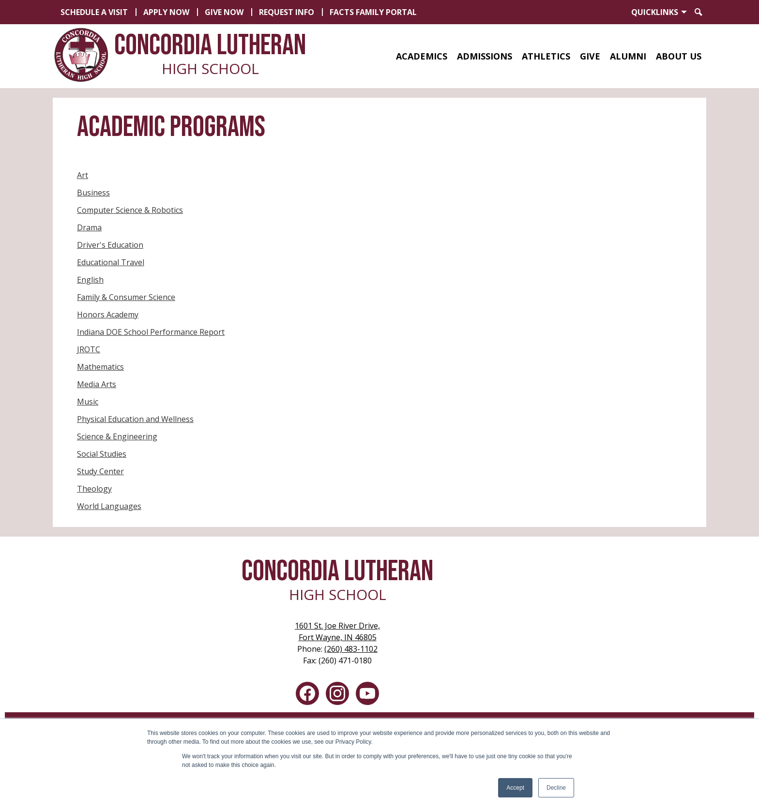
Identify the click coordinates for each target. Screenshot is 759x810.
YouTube (367, 695)
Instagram (337, 695)
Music (87, 401)
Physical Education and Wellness (135, 419)
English (90, 280)
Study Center (100, 471)
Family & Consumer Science (126, 297)
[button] (421, 56)
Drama (89, 227)
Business (93, 192)
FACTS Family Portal (373, 12)
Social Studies (101, 454)
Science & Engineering (117, 436)
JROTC (88, 349)
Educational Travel (110, 262)
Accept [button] (515, 787)
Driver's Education (110, 245)
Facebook (307, 695)
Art (82, 175)
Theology (94, 489)
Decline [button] (556, 787)
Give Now (224, 12)
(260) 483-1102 (351, 649)
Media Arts (96, 384)
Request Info (286, 12)
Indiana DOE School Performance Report (151, 332)
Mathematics (100, 367)
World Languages (109, 506)
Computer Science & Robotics (130, 210)
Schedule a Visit (94, 12)
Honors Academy (107, 314)
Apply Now (166, 12)
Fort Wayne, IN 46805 (337, 631)
